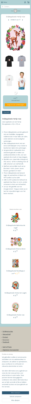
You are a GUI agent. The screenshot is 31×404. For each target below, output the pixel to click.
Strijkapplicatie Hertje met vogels (16, 293)
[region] (15, 372)
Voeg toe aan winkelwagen (15, 105)
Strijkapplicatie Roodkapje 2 (15, 271)
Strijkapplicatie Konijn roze (15, 315)
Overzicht (6, 112)
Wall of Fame (7, 347)
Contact (5, 337)
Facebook (6, 342)
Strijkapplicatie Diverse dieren (15, 249)
